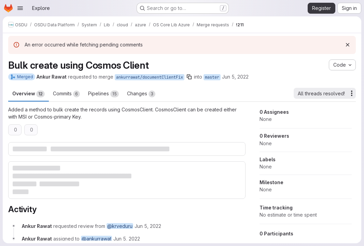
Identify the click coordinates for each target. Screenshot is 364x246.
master (212, 77)
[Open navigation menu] (20, 8)
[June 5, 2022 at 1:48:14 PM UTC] (148, 226)
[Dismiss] (348, 45)
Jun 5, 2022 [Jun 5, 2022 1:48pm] (235, 77)
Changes (141, 94)
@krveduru (119, 226)
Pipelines (103, 94)
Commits (66, 94)
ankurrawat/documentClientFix (149, 77)
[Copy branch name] (189, 77)
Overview (28, 94)
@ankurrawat (96, 239)
